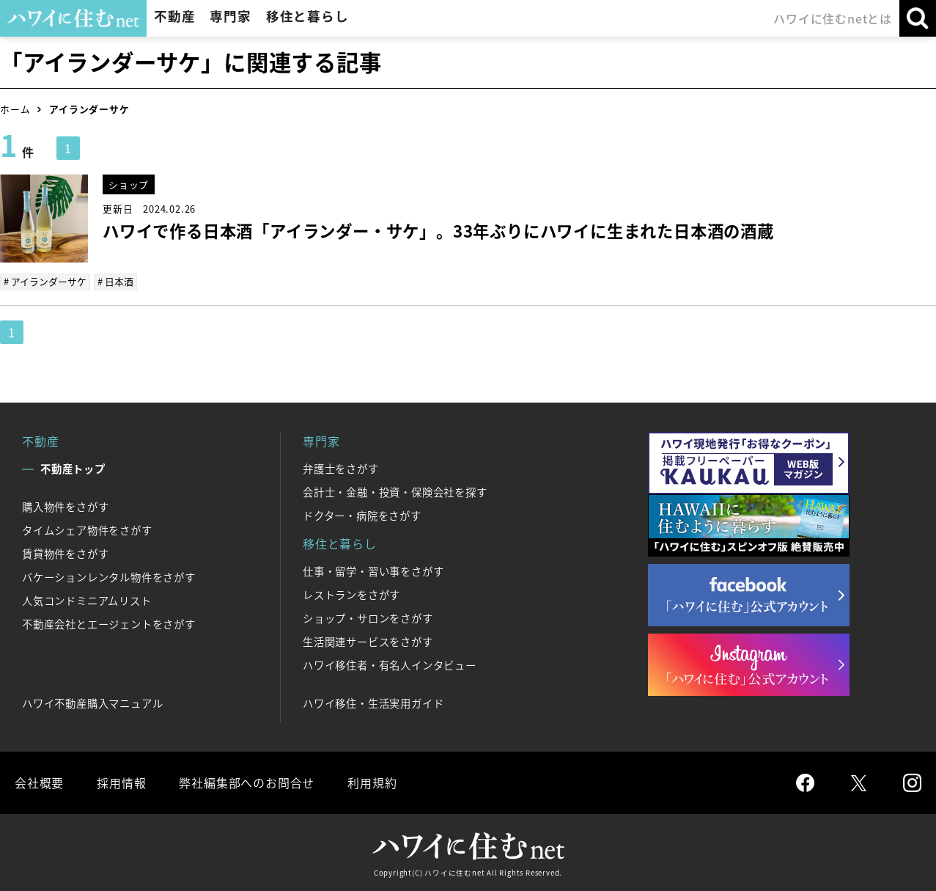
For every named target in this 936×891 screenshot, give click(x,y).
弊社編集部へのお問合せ (246, 782)
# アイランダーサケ (45, 281)
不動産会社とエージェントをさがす (109, 624)
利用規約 (372, 782)
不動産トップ (73, 469)
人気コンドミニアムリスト (87, 601)
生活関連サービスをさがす (368, 642)
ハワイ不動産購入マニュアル (92, 703)
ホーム (15, 109)
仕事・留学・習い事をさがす (373, 571)
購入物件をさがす (65, 507)
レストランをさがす (351, 595)
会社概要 (39, 782)
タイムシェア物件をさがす (87, 530)
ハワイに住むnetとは (832, 18)
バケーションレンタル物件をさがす (109, 577)
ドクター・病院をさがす (362, 515)
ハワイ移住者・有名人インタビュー (389, 665)
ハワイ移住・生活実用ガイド (373, 703)
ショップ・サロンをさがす (368, 618)
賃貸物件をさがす (65, 554)
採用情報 (121, 782)
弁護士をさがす (341, 469)
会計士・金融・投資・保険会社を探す (395, 492)
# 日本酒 (115, 281)
